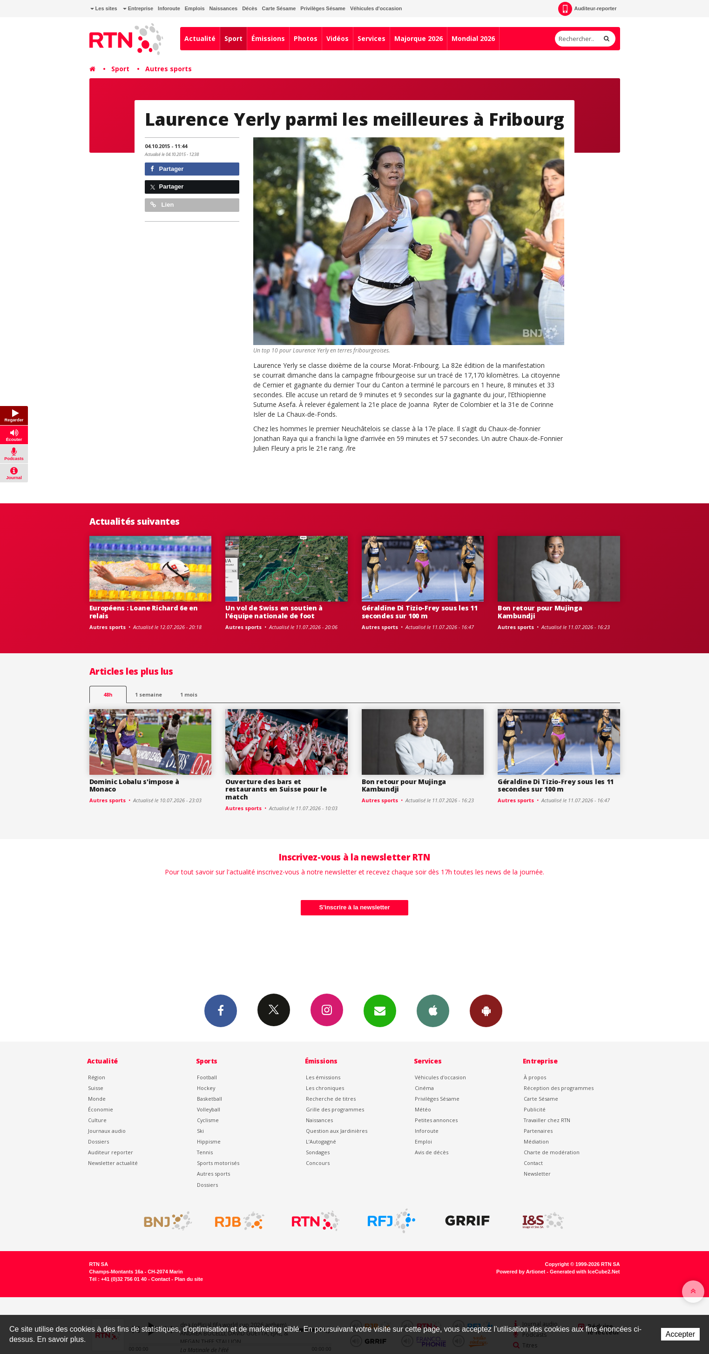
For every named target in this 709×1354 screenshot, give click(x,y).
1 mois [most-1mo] (188, 694)
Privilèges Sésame (322, 8)
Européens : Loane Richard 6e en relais (143, 611)
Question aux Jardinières (336, 1131)
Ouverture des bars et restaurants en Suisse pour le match (276, 789)
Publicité (535, 1109)
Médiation (536, 1141)
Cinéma (424, 1088)
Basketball (209, 1099)
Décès (249, 8)
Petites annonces (436, 1120)
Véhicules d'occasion (376, 8)
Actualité (200, 38)
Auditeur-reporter (587, 9)
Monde (97, 1099)
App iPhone (433, 1010)
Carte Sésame (279, 8)
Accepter (680, 1334)
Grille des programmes (335, 1109)
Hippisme (209, 1141)
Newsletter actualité (113, 1163)
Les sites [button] (103, 8)
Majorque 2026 (418, 38)
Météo (423, 1109)
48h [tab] (107, 694)
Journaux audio (107, 1131)
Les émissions (323, 1077)
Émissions (268, 38)
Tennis (205, 1152)
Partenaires (538, 1131)
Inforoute (169, 8)
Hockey (206, 1088)
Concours (318, 1163)
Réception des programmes (559, 1088)
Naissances (223, 8)
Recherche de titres (331, 1099)
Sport (233, 38)
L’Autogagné (321, 1141)
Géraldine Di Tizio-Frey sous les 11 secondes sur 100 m (420, 611)
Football (207, 1077)
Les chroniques (325, 1088)
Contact (533, 1163)
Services (371, 38)
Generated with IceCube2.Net (585, 1271)
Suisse (95, 1088)
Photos (305, 38)
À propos (535, 1077)
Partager (166, 168)
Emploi (423, 1141)
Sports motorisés (218, 1163)
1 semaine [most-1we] (148, 694)
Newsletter (537, 1174)
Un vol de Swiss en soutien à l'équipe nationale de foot (274, 611)
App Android (486, 1010)
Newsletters (380, 1010)
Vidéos (337, 38)
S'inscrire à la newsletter (354, 907)
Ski (200, 1131)
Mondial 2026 (473, 38)
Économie (100, 1109)
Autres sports (168, 68)
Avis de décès (431, 1152)
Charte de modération (552, 1152)
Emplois (195, 8)
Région (96, 1077)
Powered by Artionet (520, 1271)
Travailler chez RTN (547, 1120)
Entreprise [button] (138, 8)
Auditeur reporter (110, 1152)
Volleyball (208, 1109)
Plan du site (189, 1279)
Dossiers (98, 1141)
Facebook (220, 1010)
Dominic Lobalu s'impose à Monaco (134, 785)
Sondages (318, 1152)
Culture (97, 1120)
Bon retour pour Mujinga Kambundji (540, 611)
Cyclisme (208, 1120)
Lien (162, 204)
